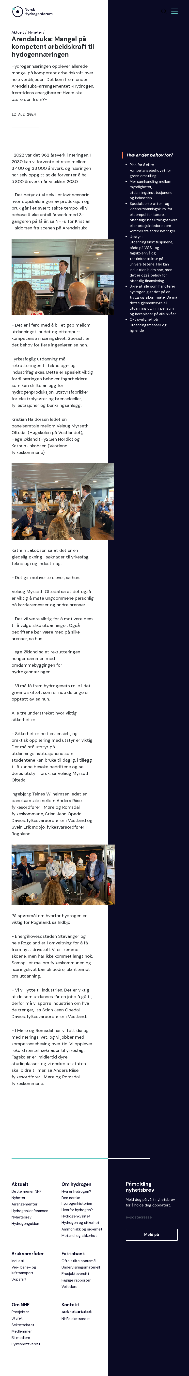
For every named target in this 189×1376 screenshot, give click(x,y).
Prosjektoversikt (75, 1276)
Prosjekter (20, 1314)
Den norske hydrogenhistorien (77, 1203)
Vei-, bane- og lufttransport (24, 1272)
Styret (17, 1320)
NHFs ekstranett (76, 1321)
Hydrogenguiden (25, 1226)
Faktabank (73, 1256)
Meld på (151, 1237)
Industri (18, 1263)
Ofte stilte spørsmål (79, 1263)
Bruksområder (28, 1256)
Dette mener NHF (27, 1193)
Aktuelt (18, 32)
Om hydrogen (76, 1187)
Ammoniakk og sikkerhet (82, 1231)
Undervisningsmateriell (81, 1269)
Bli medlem (21, 1340)
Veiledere (70, 1289)
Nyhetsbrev (22, 1219)
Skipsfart (19, 1281)
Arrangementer (24, 1206)
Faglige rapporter (76, 1282)
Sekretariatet (23, 1327)
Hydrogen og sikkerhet (80, 1225)
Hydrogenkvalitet (76, 1218)
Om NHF (21, 1307)
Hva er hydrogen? (76, 1193)
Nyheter (35, 32)
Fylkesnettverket (26, 1346)
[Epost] (151, 1220)
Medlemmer (22, 1333)
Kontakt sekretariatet (77, 1310)
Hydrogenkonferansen (30, 1213)
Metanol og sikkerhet (79, 1238)
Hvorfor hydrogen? (77, 1212)
